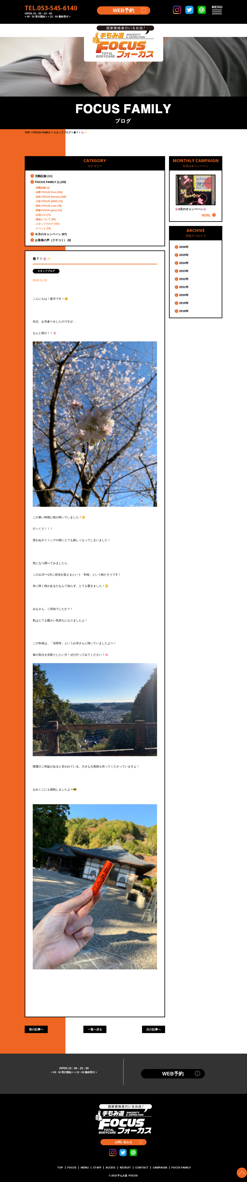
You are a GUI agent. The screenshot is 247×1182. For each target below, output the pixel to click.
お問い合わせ (123, 1142)
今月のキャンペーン (48, 234)
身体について (43, 219)
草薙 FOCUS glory (46, 210)
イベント (41, 228)
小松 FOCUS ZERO (47, 201)
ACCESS (110, 1167)
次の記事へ (153, 1029)
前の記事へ (36, 1029)
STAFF (97, 1167)
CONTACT (141, 1167)
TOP (60, 1167)
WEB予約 (123, 10)
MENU (85, 1167)
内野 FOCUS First (46, 192)
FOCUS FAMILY (45, 182)
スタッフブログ (44, 223)
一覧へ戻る (95, 1029)
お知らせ (41, 214)
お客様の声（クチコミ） (51, 240)
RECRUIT (125, 1167)
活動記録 (41, 176)
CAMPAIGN (160, 1167)
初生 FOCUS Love (46, 205)
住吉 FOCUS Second (48, 196)
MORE (206, 215)
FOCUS (71, 1167)
